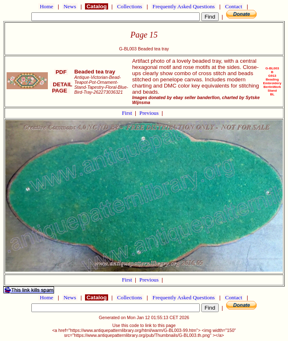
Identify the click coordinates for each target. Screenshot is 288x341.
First (127, 113)
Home (46, 6)
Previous (149, 113)
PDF (61, 72)
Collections (130, 6)
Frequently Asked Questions (183, 6)
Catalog (96, 6)
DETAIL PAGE (61, 87)
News (70, 6)
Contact (233, 6)
